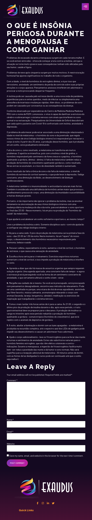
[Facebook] (37, 503)
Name (10, 420)
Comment (12, 380)
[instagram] (42, 503)
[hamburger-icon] (85, 6)
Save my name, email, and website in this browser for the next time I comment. (46, 456)
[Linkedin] (48, 503)
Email (10, 432)
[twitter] (53, 503)
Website (10, 444)
